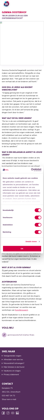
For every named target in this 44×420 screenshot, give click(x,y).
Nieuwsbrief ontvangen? (14, 363)
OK (22, 249)
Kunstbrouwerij (21, 310)
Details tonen (31, 241)
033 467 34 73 (8, 395)
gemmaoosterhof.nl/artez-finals (18, 335)
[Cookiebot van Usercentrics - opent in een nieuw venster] (31, 169)
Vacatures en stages (12, 370)
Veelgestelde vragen (12, 355)
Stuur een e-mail (9, 399)
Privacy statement (11, 374)
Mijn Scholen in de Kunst (14, 367)
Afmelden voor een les (13, 359)
